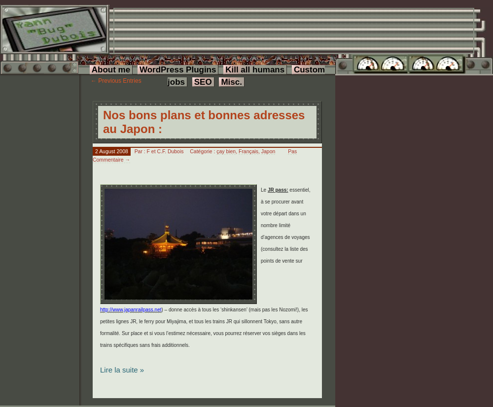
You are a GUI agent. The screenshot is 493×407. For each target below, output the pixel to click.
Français (248, 151)
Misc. (231, 82)
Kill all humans (254, 69)
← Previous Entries (116, 80)
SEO (203, 82)
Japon (268, 151)
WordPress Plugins (178, 69)
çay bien (226, 151)
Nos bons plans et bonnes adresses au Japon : (204, 122)
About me (111, 69)
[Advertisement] (149, 39)
